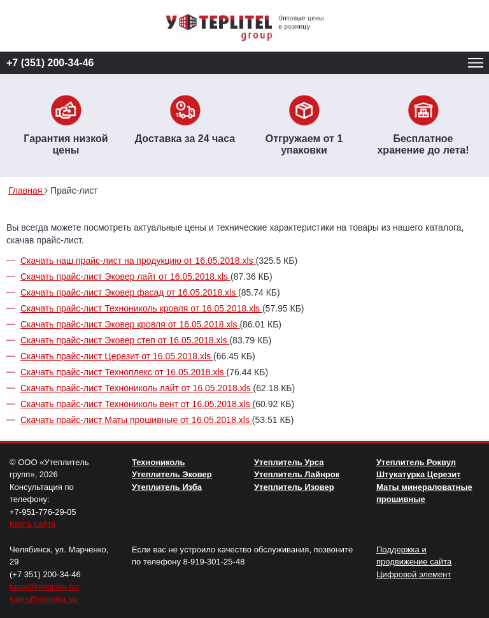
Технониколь (158, 462)
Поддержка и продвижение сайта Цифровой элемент (413, 562)
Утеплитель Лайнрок (296, 474)
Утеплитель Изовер (294, 487)
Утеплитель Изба (167, 487)
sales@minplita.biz (44, 599)
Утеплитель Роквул (416, 462)
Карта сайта (32, 524)
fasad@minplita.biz (45, 586)
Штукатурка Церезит (418, 474)
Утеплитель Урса (288, 462)
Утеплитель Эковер (172, 474)
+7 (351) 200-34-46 (50, 62)
